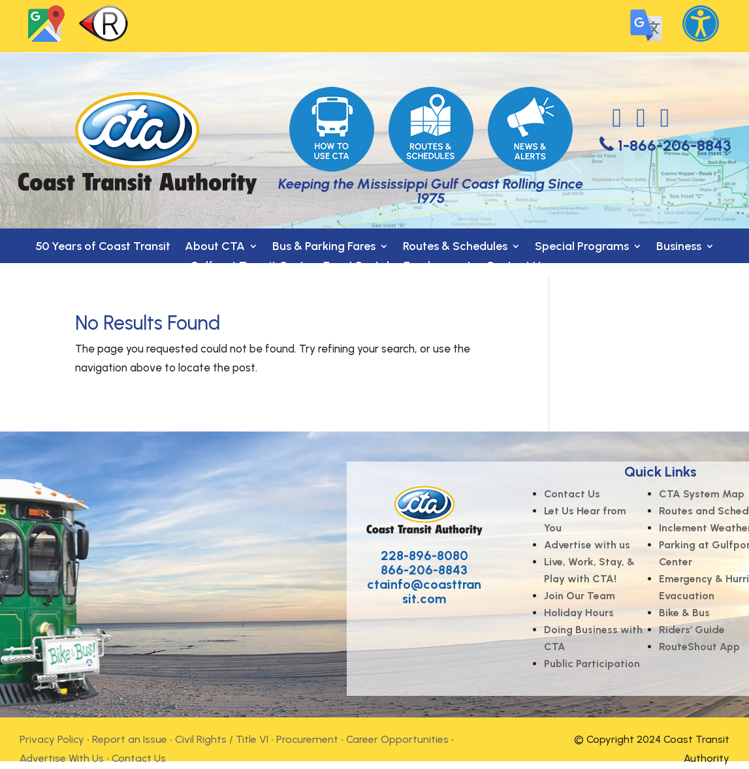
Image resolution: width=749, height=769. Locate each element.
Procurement (307, 739)
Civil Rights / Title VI (221, 739)
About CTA (215, 247)
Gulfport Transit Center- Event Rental (289, 267)
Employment (437, 267)
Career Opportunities (397, 739)
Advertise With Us (62, 758)
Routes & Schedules (455, 247)
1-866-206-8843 (674, 145)
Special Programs (582, 247)
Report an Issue (129, 739)
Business (678, 247)
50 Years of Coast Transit (102, 247)
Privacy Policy (52, 739)
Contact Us (516, 267)
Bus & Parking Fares (323, 247)
